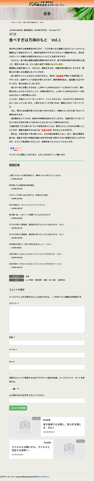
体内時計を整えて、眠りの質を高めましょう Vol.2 (30, 244)
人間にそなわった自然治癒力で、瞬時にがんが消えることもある (35, 175)
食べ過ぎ (52, 280)
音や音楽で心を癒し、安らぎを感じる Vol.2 (62, 425)
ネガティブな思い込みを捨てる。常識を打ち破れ (28, 195)
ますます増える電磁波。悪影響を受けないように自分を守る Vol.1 (36, 234)
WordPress (43, 476)
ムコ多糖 (29, 280)
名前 (12, 337)
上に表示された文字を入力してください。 (27, 395)
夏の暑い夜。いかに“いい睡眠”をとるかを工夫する (29, 214)
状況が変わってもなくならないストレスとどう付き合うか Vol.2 (35, 254)
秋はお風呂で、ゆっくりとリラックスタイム (27, 204)
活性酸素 (38, 280)
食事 (12, 34)
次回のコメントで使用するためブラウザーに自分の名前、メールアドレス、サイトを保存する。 (46, 379)
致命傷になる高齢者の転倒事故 (21, 185)
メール (13, 349)
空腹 (45, 280)
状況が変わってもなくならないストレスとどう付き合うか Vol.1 (35, 263)
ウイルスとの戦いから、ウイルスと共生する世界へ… (31, 448)
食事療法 (61, 280)
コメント (14, 303)
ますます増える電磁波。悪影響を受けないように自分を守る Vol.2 (36, 224)
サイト (12, 361)
